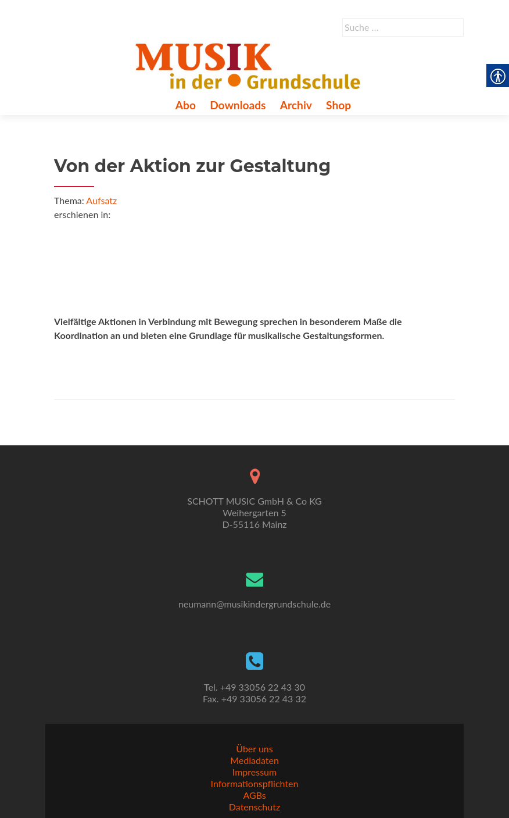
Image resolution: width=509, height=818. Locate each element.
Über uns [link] (254, 748)
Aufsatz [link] (101, 200)
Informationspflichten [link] (255, 783)
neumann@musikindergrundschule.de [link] (254, 603)
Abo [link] (185, 105)
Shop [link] (338, 105)
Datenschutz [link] (254, 806)
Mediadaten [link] (254, 760)
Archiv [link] (296, 105)
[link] (250, 64)
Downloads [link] (238, 105)
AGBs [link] (254, 795)
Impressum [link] (254, 771)
